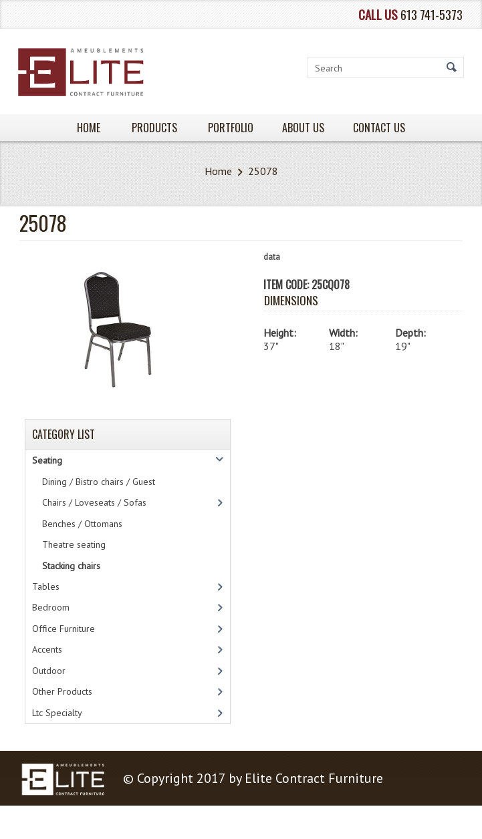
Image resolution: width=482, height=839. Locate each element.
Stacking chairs (71, 566)
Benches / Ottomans (82, 524)
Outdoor (49, 671)
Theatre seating (74, 544)
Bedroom (51, 607)
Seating (47, 460)
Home (218, 171)
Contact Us (379, 128)
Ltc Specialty (57, 713)
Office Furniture (63, 629)
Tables (45, 586)
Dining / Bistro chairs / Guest (98, 482)
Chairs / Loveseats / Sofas (94, 502)
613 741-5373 (431, 14)
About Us (303, 128)
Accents (47, 649)
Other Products (62, 691)
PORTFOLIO (230, 128)
